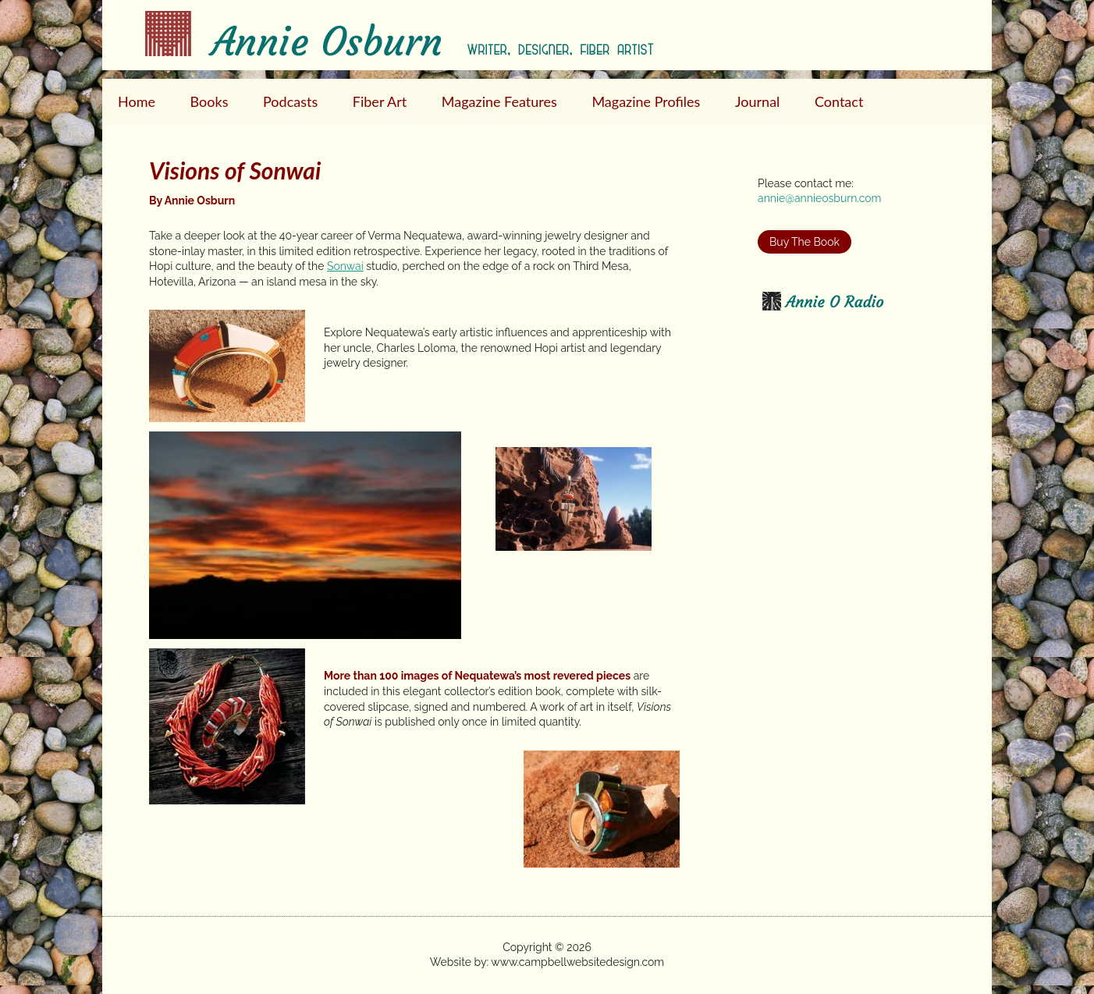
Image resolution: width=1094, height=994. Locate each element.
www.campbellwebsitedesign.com (577, 962)
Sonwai (345, 266)
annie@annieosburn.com (819, 198)
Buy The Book (804, 242)
